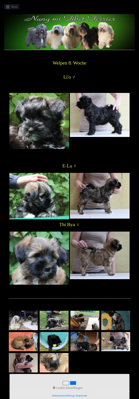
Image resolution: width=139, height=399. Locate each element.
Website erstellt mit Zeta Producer (47, 391)
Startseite (99, 391)
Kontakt (111, 391)
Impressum (124, 391)
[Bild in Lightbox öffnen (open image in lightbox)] (23, 320)
